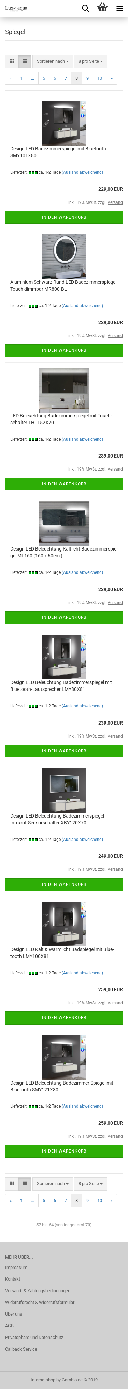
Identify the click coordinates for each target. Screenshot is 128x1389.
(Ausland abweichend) (82, 172)
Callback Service (21, 1349)
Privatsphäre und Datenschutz (34, 1337)
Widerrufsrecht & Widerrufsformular (39, 1302)
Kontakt (12, 1279)
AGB (9, 1325)
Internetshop (43, 1379)
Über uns (13, 1314)
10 (99, 78)
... (32, 78)
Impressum (16, 1267)
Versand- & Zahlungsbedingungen (37, 1290)
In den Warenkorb (64, 217)
